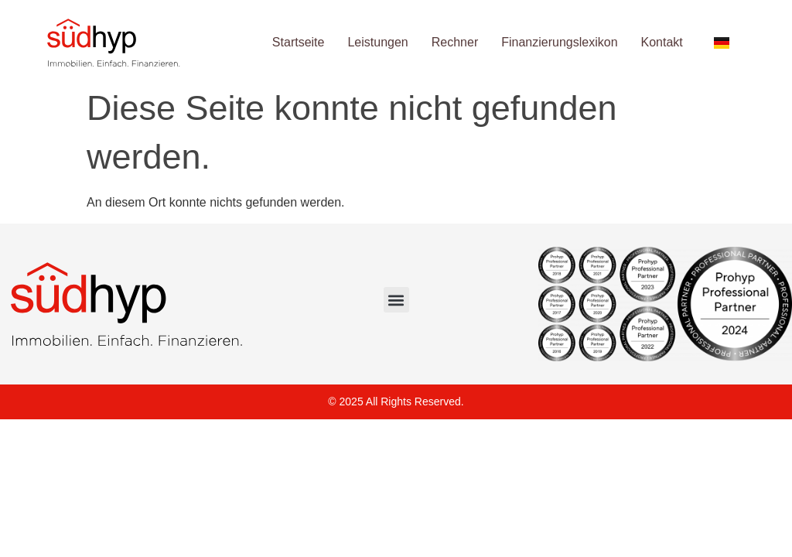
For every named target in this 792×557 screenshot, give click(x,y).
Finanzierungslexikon (559, 42)
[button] (396, 300)
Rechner (455, 42)
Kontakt (662, 42)
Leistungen (377, 42)
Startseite (298, 42)
